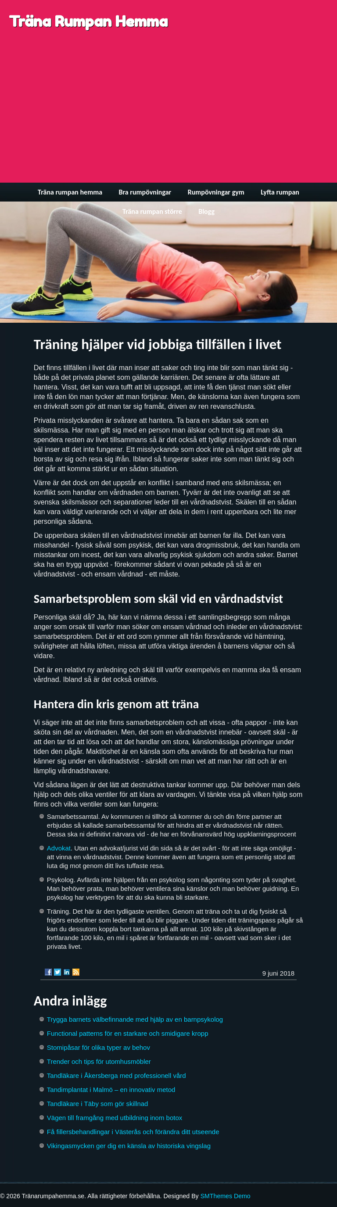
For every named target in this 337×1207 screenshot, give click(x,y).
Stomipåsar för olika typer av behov (98, 1047)
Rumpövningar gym (216, 192)
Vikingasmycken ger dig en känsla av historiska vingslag (129, 1145)
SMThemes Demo (226, 1196)
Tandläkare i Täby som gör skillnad (97, 1103)
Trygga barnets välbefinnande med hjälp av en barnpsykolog (135, 1019)
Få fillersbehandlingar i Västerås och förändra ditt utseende (133, 1131)
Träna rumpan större (152, 211)
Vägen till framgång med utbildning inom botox (115, 1117)
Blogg (206, 211)
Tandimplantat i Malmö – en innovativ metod (111, 1089)
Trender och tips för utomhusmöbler (99, 1061)
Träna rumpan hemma (70, 192)
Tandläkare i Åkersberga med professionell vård (116, 1075)
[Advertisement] (168, 116)
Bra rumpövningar (144, 192)
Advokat (59, 848)
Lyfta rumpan (280, 192)
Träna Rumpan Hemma (88, 21)
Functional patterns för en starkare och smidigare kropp (127, 1033)
